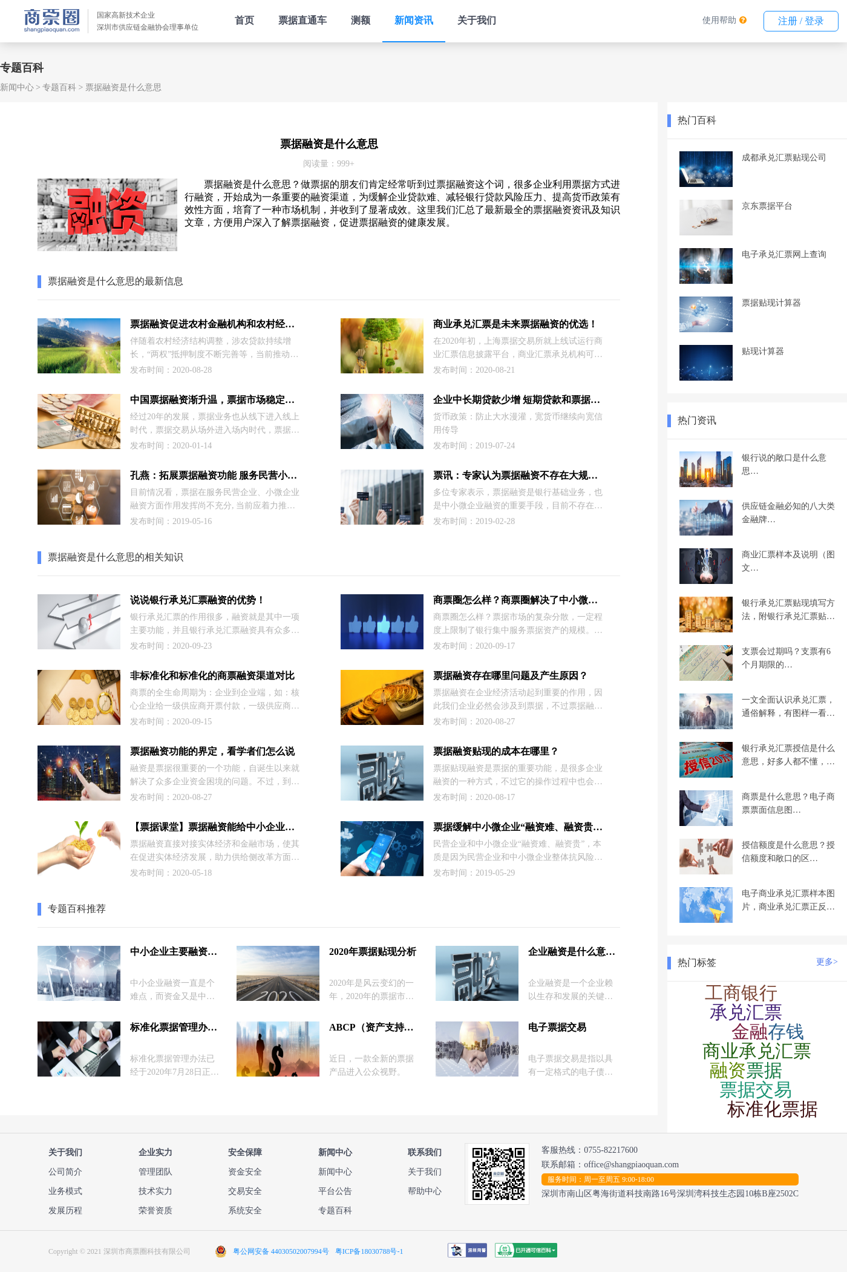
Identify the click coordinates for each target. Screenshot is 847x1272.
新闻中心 (17, 87)
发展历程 (65, 1210)
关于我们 (476, 20)
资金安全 (245, 1171)
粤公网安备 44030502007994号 (281, 1251)
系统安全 (245, 1210)
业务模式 (65, 1191)
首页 (244, 20)
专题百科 (59, 87)
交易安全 (245, 1191)
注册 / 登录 (801, 21)
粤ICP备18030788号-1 (369, 1251)
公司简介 (65, 1171)
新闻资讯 (413, 20)
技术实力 (155, 1191)
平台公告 (335, 1191)
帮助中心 (425, 1191)
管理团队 (155, 1171)
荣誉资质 (155, 1210)
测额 (360, 20)
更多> (827, 961)
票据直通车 (302, 20)
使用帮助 (719, 20)
